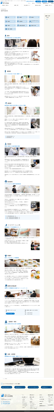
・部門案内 (31, 399)
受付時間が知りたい (45, 387)
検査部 (9, 21)
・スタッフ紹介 (24, 406)
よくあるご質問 (38, 3)
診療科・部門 (16, 5)
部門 (47, 19)
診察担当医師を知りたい (19, 387)
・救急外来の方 (32, 405)
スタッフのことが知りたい (33, 387)
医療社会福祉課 (22, 25)
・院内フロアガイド (24, 402)
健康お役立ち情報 (38, 5)
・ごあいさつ (23, 398)
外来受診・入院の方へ (5, 5)
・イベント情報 (50, 397)
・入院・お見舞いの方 (33, 404)
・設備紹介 (49, 401)
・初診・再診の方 (32, 403)
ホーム (29, 3)
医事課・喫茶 (33, 25)
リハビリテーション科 (34, 21)
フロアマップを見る (9, 313)
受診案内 (31, 401)
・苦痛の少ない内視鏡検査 (33, 408)
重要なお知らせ (32, 394)
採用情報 (52, 3)
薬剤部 (32, 17)
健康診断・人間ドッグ (48, 5)
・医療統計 (23, 407)
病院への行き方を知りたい (6, 387)
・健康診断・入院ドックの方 (33, 407)
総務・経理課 (10, 29)
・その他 (49, 402)
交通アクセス (41, 397)
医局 (8, 17)
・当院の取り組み (50, 400)
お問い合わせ (41, 401)
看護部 (20, 17)
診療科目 (47, 17)
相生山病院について (27, 5)
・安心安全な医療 (24, 403)
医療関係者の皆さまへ (46, 3)
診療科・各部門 (32, 397)
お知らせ (33, 3)
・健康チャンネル (50, 396)
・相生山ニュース (50, 398)
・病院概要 (23, 399)
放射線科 (20, 21)
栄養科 (9, 25)
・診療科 (31, 398)
